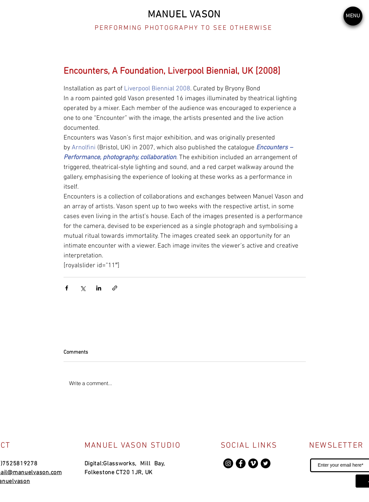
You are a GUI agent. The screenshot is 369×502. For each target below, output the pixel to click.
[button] (352, 16)
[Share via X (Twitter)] (83, 288)
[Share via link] (115, 288)
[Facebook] (241, 463)
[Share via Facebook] (67, 288)
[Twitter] (265, 463)
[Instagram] (228, 463)
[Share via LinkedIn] (99, 288)
